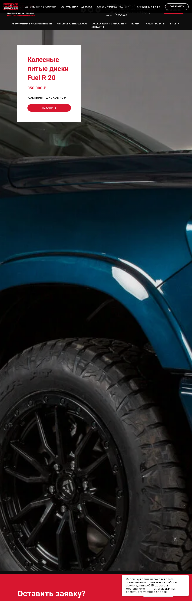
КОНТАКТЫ (97, 27)
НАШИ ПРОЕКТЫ (155, 23)
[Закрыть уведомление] (186, 577)
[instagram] (98, 10)
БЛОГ (173, 23)
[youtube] (90, 10)
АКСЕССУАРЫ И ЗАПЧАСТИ (108, 23)
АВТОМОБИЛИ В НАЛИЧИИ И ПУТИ (32, 23)
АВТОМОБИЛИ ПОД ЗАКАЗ (72, 23)
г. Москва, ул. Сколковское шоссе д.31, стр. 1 (130, 9)
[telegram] (83, 10)
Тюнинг (135, 23)
